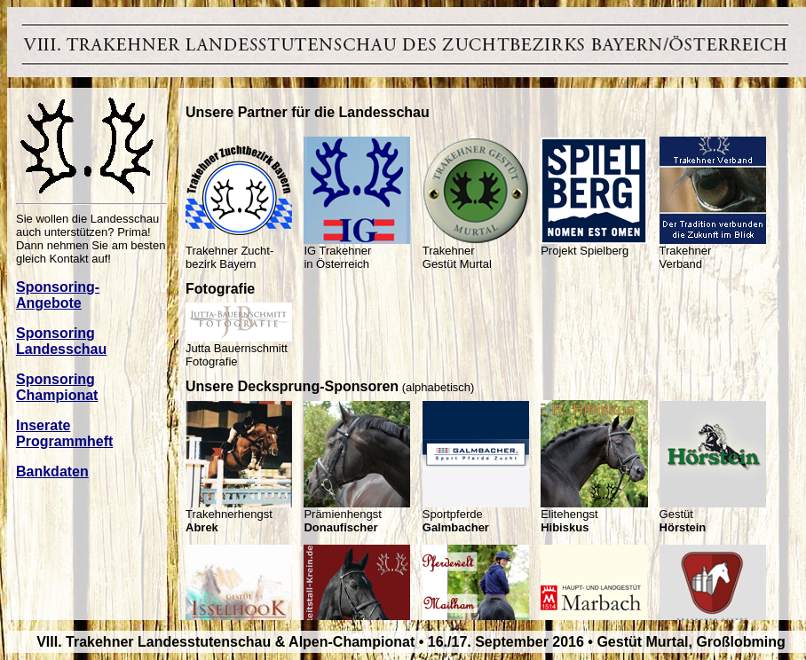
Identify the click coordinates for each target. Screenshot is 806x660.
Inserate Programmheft (64, 433)
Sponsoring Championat (57, 387)
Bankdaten (52, 471)
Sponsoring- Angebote (57, 294)
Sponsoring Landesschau (61, 341)
